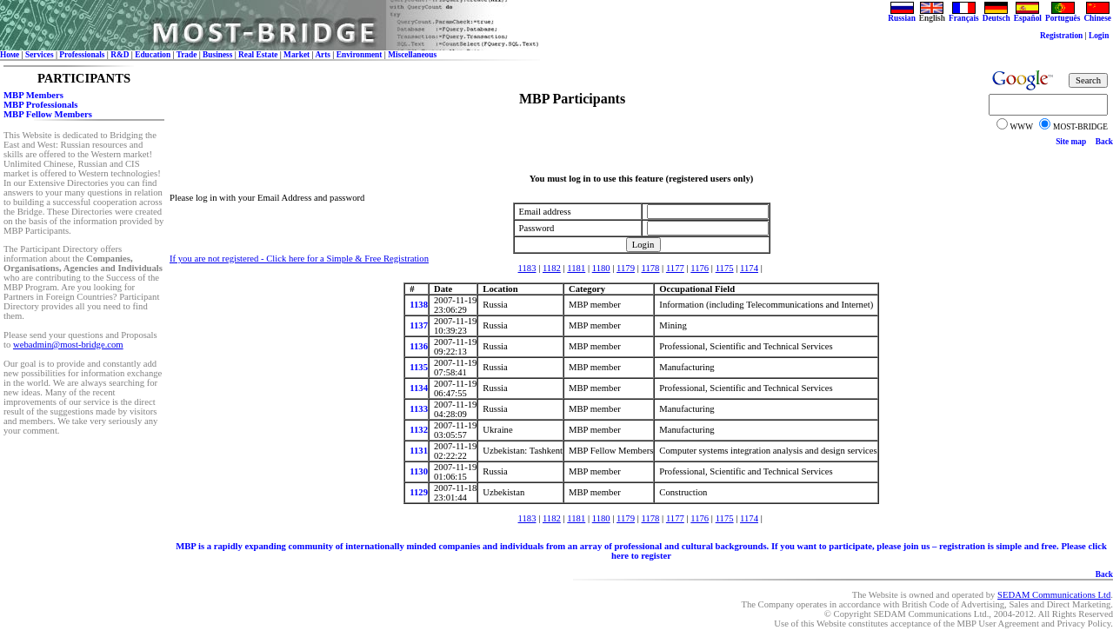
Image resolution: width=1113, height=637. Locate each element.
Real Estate (257, 54)
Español (1028, 15)
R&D (119, 54)
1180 (601, 268)
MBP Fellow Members (47, 114)
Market (296, 54)
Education (152, 54)
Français (964, 15)
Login (1099, 35)
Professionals (81, 54)
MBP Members (33, 95)
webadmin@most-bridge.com (68, 344)
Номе (9, 54)
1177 (675, 268)
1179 (625, 268)
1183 (527, 268)
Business (217, 54)
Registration (1061, 35)
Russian (902, 15)
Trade (187, 54)
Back (1104, 141)
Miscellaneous (412, 54)
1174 (749, 268)
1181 (576, 268)
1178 (651, 268)
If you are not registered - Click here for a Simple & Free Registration (299, 258)
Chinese (1097, 15)
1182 (552, 268)
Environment (360, 54)
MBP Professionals (40, 104)
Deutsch (996, 15)
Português (1062, 15)
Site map (1071, 141)
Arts (322, 54)
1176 (699, 268)
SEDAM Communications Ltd (1053, 595)
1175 (725, 268)
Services (39, 54)
